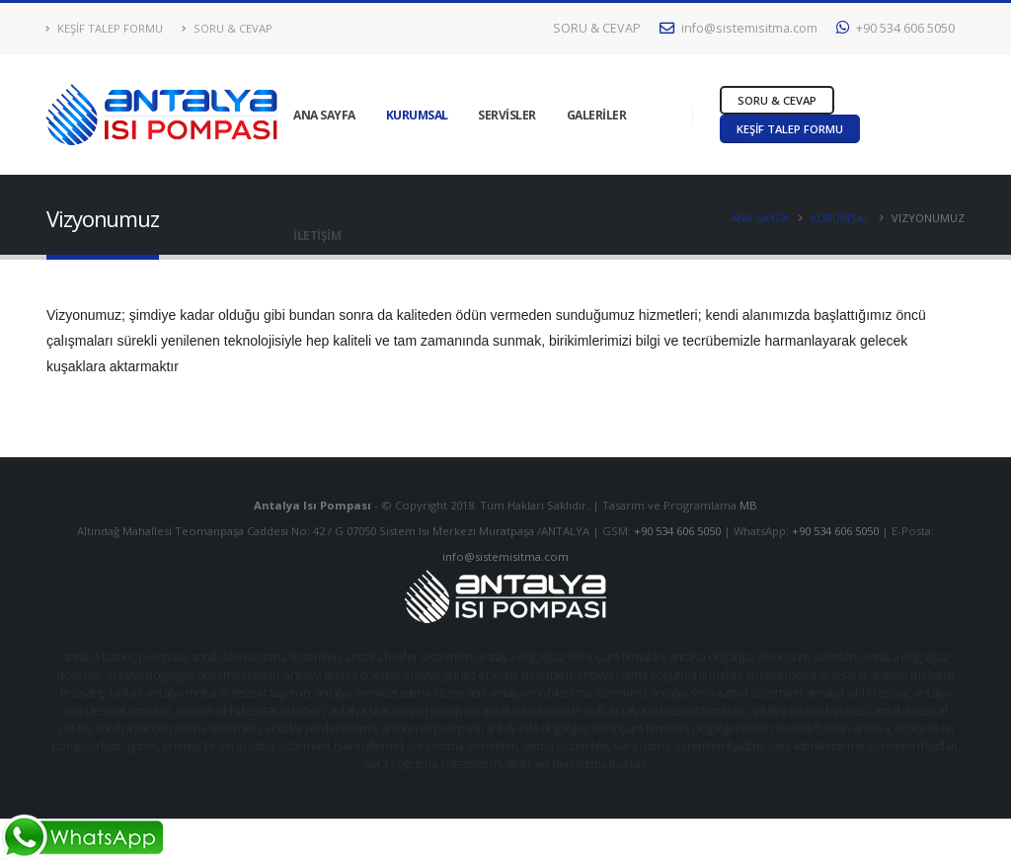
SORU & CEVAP (227, 28)
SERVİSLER (507, 115)
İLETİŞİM (317, 235)
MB (748, 505)
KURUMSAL (417, 115)
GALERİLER (597, 115)
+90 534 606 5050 (895, 28)
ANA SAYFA (324, 115)
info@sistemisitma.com (738, 28)
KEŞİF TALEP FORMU (104, 28)
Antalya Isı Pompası (314, 505)
